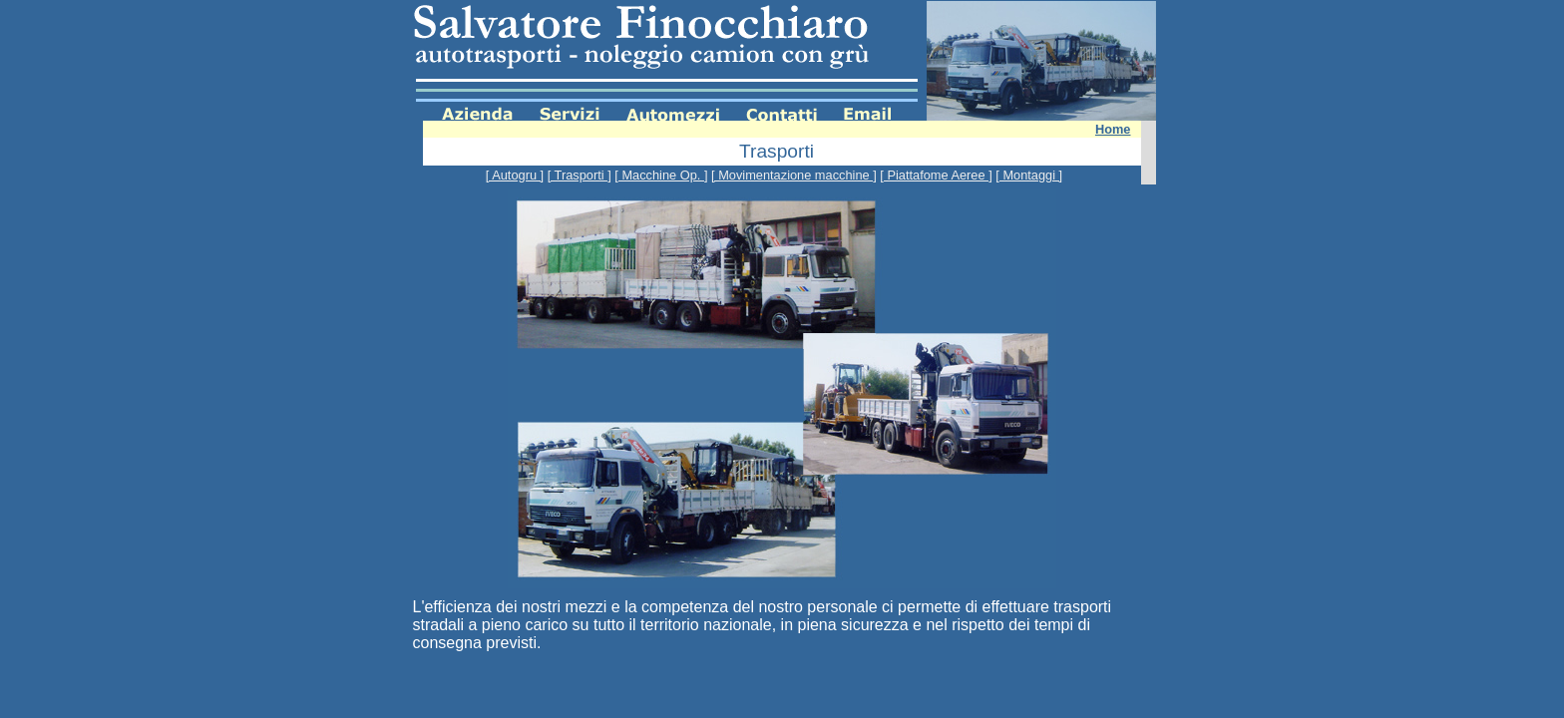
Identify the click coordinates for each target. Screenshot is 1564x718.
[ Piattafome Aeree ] (935, 175)
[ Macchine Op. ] (660, 175)
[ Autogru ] (515, 175)
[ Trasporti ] (579, 175)
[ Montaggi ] (1028, 175)
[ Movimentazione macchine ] (794, 175)
